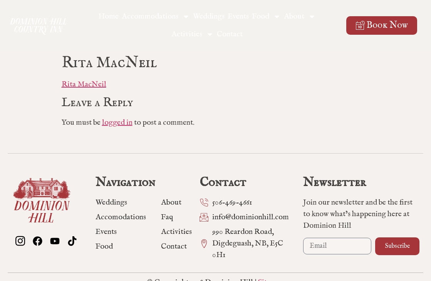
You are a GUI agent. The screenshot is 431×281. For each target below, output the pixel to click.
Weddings (209, 16)
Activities (192, 34)
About (300, 16)
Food (266, 16)
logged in (117, 122)
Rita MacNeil (84, 84)
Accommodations (156, 16)
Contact (230, 34)
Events (238, 16)
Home (108, 16)
